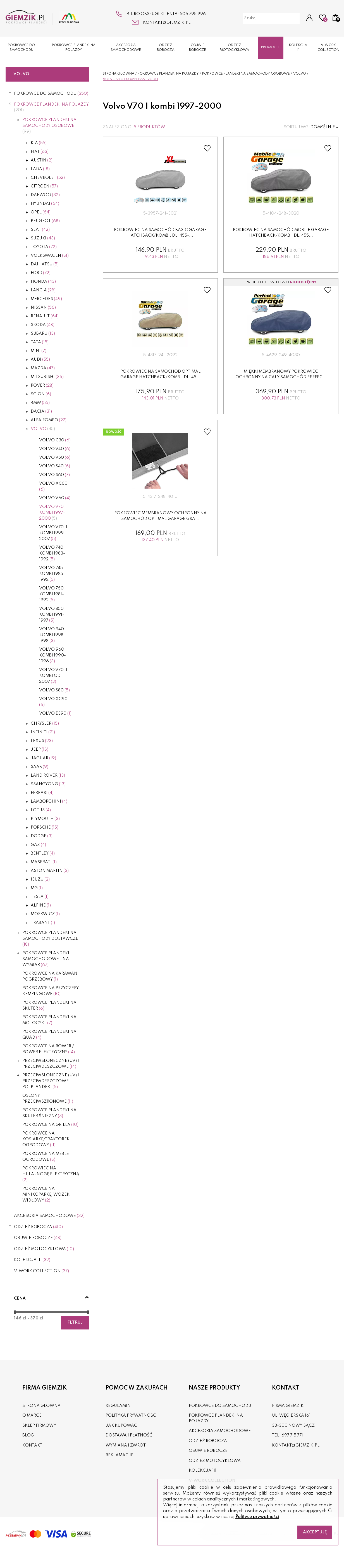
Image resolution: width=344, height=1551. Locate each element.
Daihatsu (45, 264)
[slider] (15, 1312)
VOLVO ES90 (55, 713)
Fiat (40, 152)
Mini (38, 351)
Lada (40, 169)
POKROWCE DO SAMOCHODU (21, 48)
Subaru (43, 334)
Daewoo (45, 195)
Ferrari (42, 793)
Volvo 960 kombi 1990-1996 (52, 655)
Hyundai (45, 204)
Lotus (41, 810)
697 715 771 (292, 1435)
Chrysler (45, 723)
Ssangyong (48, 784)
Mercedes (46, 299)
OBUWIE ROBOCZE (197, 48)
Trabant (43, 923)
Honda (43, 282)
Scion (41, 394)
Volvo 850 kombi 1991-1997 (51, 614)
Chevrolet (48, 178)
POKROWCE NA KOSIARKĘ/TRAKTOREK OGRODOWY (46, 1139)
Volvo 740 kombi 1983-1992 (52, 553)
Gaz (38, 845)
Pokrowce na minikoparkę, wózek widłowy (46, 1194)
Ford (41, 273)
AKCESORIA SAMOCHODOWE (126, 48)
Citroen (44, 186)
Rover (42, 385)
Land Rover (48, 775)
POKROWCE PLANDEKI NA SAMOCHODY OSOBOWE (49, 126)
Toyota (44, 247)
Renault (45, 316)
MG (37, 888)
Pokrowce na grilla (50, 1125)
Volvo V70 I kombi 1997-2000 (52, 512)
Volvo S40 (54, 466)
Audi (40, 359)
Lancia (43, 290)
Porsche (44, 827)
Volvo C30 (55, 440)
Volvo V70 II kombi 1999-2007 (53, 533)
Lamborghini (49, 801)
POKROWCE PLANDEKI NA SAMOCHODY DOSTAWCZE (50, 938)
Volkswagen (50, 256)
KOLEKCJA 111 (298, 48)
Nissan (43, 308)
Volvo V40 (54, 449)
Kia (39, 143)
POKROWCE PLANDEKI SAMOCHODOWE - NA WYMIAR (45, 959)
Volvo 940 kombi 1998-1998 (52, 635)
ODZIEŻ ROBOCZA (166, 48)
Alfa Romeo (48, 420)
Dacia (41, 411)
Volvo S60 (54, 475)
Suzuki (43, 238)
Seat (40, 230)
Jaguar (43, 758)
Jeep (39, 749)
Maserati (44, 862)
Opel (41, 212)
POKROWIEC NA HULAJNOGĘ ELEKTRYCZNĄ (50, 1174)
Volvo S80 (54, 690)
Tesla (40, 897)
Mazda (43, 368)
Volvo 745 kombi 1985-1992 (52, 574)
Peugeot (45, 221)
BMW (40, 403)
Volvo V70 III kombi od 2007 (54, 676)
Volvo (43, 429)
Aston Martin (50, 871)
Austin (41, 160)
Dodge (41, 836)
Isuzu (40, 879)
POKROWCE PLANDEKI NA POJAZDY (73, 48)
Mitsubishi (47, 377)
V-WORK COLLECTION (328, 48)
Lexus (42, 741)
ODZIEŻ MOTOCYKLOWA (234, 48)
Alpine (41, 905)
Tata (40, 342)
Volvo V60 (54, 498)
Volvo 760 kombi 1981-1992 (51, 594)
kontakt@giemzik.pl (166, 23)
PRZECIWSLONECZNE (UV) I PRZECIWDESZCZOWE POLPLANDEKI (50, 1081)
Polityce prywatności (257, 1517)
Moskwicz (45, 914)
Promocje (271, 47)
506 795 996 (193, 14)
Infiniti (43, 732)
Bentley (43, 853)
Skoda (42, 325)
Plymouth (45, 819)
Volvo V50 (54, 458)
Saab (39, 767)
